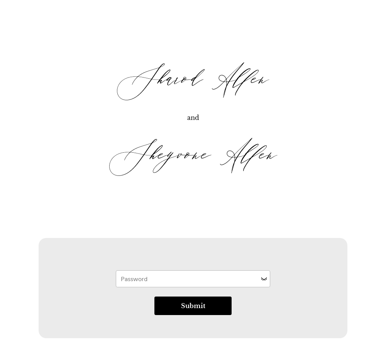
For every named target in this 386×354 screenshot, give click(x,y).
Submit (193, 306)
